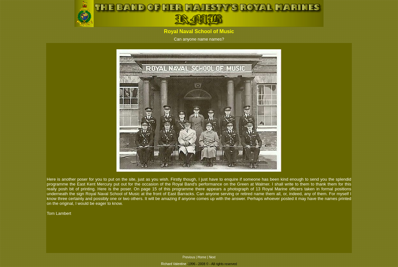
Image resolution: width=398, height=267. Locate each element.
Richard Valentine (173, 264)
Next (212, 257)
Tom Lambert (59, 213)
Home (202, 257)
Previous (188, 257)
